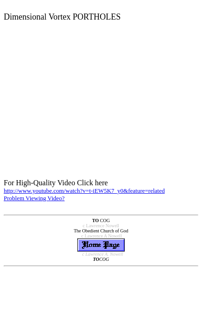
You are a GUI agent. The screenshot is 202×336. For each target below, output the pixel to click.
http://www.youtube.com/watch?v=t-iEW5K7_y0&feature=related (84, 190)
